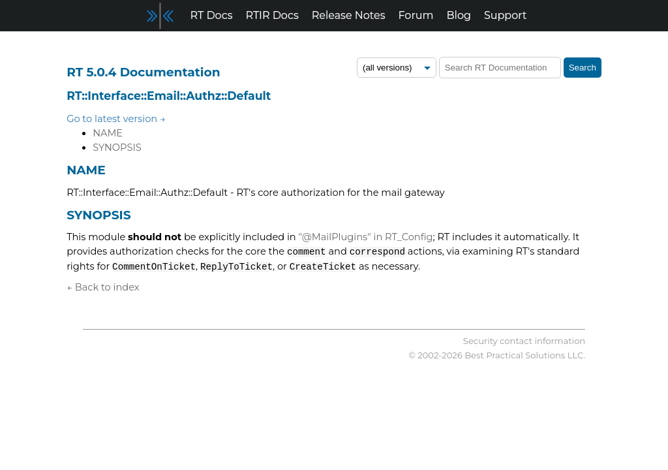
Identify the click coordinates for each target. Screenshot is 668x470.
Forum (416, 15)
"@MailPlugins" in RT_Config (366, 237)
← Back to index (103, 287)
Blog (459, 15)
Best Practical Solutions (514, 355)
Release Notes (349, 15)
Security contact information (524, 341)
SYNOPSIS (117, 147)
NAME (108, 133)
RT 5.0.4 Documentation (143, 72)
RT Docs (211, 15)
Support (505, 15)
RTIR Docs (271, 15)
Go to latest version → (116, 119)
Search (582, 67)
